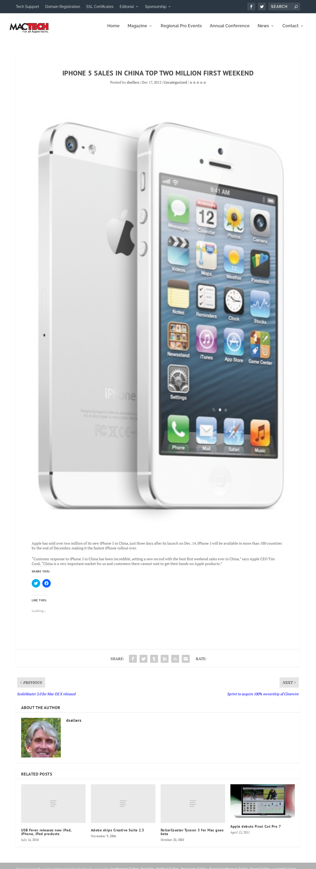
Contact (290, 30)
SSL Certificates (100, 7)
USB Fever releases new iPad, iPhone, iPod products (46, 835)
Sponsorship (155, 7)
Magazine (137, 30)
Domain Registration (62, 7)
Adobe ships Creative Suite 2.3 (117, 833)
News (263, 30)
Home (113, 30)
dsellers (133, 85)
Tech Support (27, 7)
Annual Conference (230, 30)
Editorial (127, 7)
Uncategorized (175, 85)
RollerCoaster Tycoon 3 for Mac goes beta (192, 835)
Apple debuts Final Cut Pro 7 (255, 830)
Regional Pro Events (181, 30)
